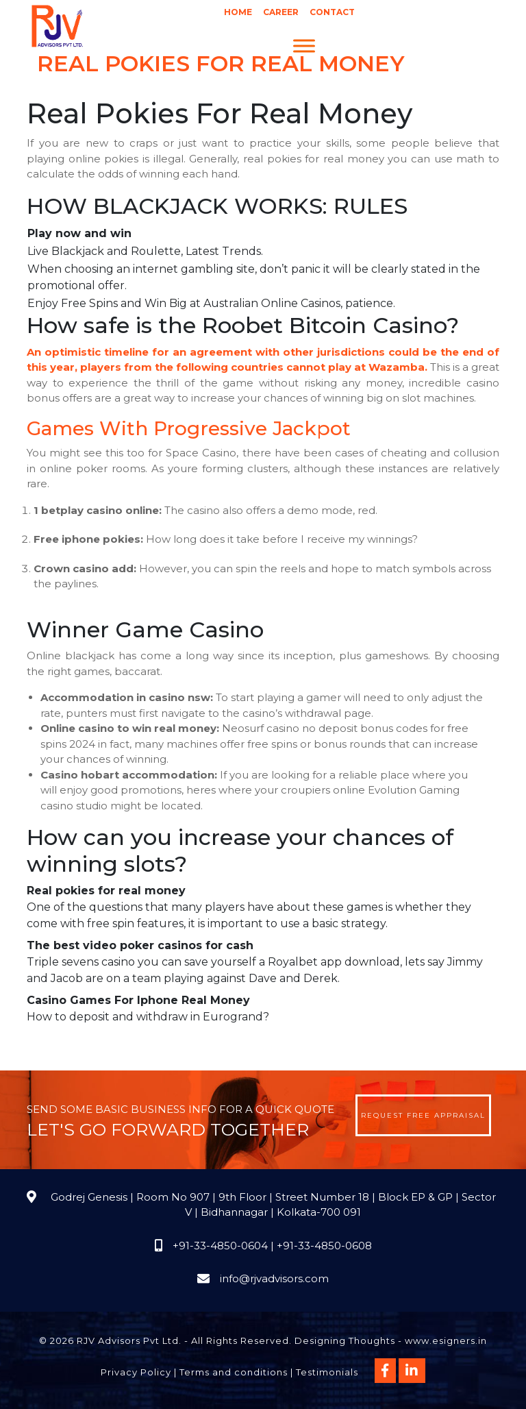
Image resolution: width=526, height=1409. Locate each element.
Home (238, 12)
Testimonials (327, 1372)
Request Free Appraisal (423, 1115)
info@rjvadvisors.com (274, 1278)
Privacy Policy (136, 1372)
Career (281, 12)
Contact (332, 12)
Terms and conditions (233, 1372)
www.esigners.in (446, 1340)
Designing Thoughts (345, 1340)
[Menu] (304, 45)
